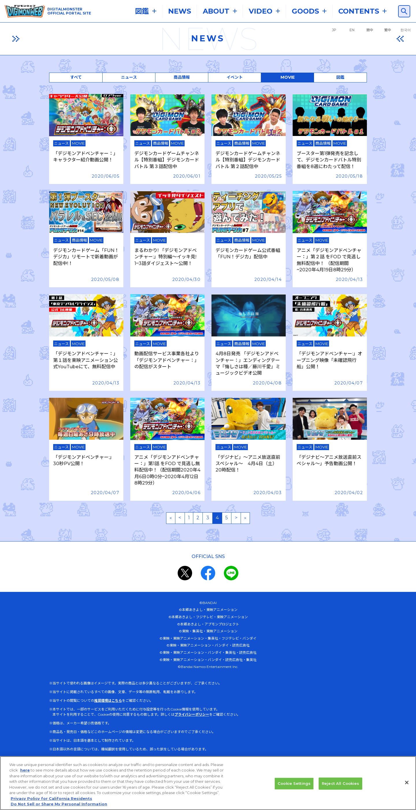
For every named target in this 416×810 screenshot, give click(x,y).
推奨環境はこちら (108, 700)
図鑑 (340, 77)
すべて (76, 77)
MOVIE (288, 77)
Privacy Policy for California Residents (51, 798)
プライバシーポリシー (191, 714)
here (25, 770)
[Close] (406, 782)
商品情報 (182, 77)
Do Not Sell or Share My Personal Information (59, 804)
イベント (234, 77)
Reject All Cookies (340, 783)
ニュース (129, 77)
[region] (208, 783)
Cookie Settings (294, 783)
